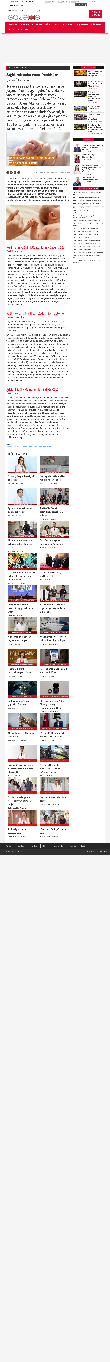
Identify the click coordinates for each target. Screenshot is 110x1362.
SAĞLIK (23, 68)
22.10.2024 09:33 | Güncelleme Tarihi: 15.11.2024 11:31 (54, 172)
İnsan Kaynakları (58, 846)
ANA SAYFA (14, 2)
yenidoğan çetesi (31, 259)
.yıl (37, 11)
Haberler (16, 68)
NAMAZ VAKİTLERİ (16, 5)
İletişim (83, 846)
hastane (19, 262)
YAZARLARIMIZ (27, 2)
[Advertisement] (40, 48)
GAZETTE (18, 851)
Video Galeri (21, 846)
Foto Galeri (34, 846)
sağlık (64, 182)
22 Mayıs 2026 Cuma (15, 10)
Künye (45, 846)
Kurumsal (73, 846)
